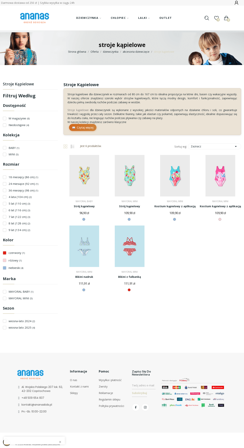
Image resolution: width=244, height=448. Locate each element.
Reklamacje (106, 393)
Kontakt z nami (79, 386)
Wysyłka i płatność (110, 380)
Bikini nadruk (84, 277)
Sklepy (74, 393)
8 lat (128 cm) (19, 223)
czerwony (17, 253)
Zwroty (103, 386)
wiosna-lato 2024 (22, 321)
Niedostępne (19, 125)
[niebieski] (83, 219)
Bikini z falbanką (129, 277)
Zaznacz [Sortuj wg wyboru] (214, 146)
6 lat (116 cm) (19, 210)
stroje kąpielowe (18, 84)
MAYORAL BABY (21, 291)
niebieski (16, 268)
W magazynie (19, 118)
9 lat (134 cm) (19, 230)
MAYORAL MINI (21, 298)
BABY (14, 148)
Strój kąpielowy (84, 206)
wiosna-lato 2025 (22, 327)
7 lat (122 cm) (19, 217)
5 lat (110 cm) (19, 203)
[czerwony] (129, 289)
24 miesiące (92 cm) (23, 184)
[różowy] (219, 219)
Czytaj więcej (85, 127)
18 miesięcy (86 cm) (23, 177)
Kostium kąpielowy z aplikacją (175, 206)
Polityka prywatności (111, 406)
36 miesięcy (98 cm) (23, 190)
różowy (15, 260)
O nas (73, 380)
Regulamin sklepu (109, 399)
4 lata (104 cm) (20, 197)
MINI (13, 154)
